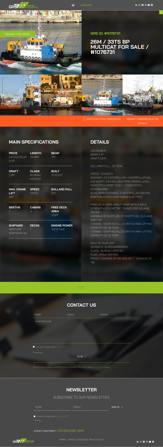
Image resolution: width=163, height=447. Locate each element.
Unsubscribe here (70, 430)
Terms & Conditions (78, 439)
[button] (73, 5)
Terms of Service (98, 367)
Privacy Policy (61, 347)
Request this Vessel (17, 34)
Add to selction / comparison (104, 119)
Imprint (62, 439)
